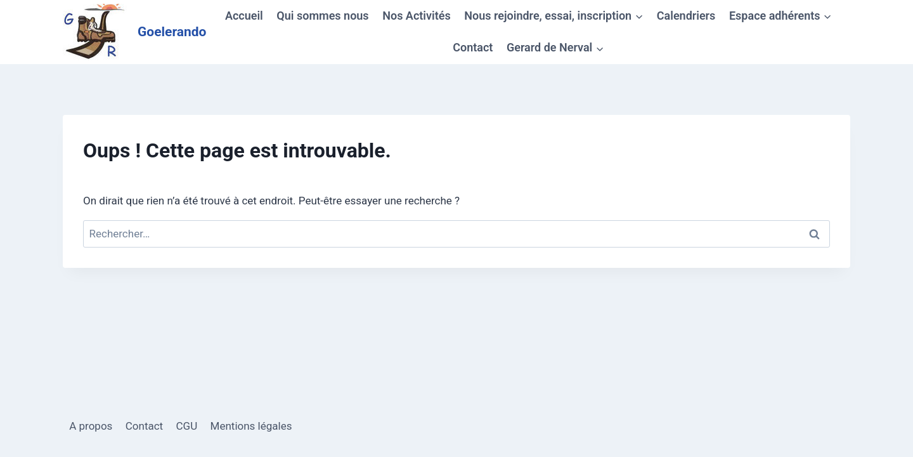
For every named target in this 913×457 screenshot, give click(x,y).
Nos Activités (416, 15)
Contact (473, 47)
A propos (90, 426)
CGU (187, 426)
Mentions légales (251, 426)
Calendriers (686, 15)
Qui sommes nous (322, 15)
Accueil (244, 15)
